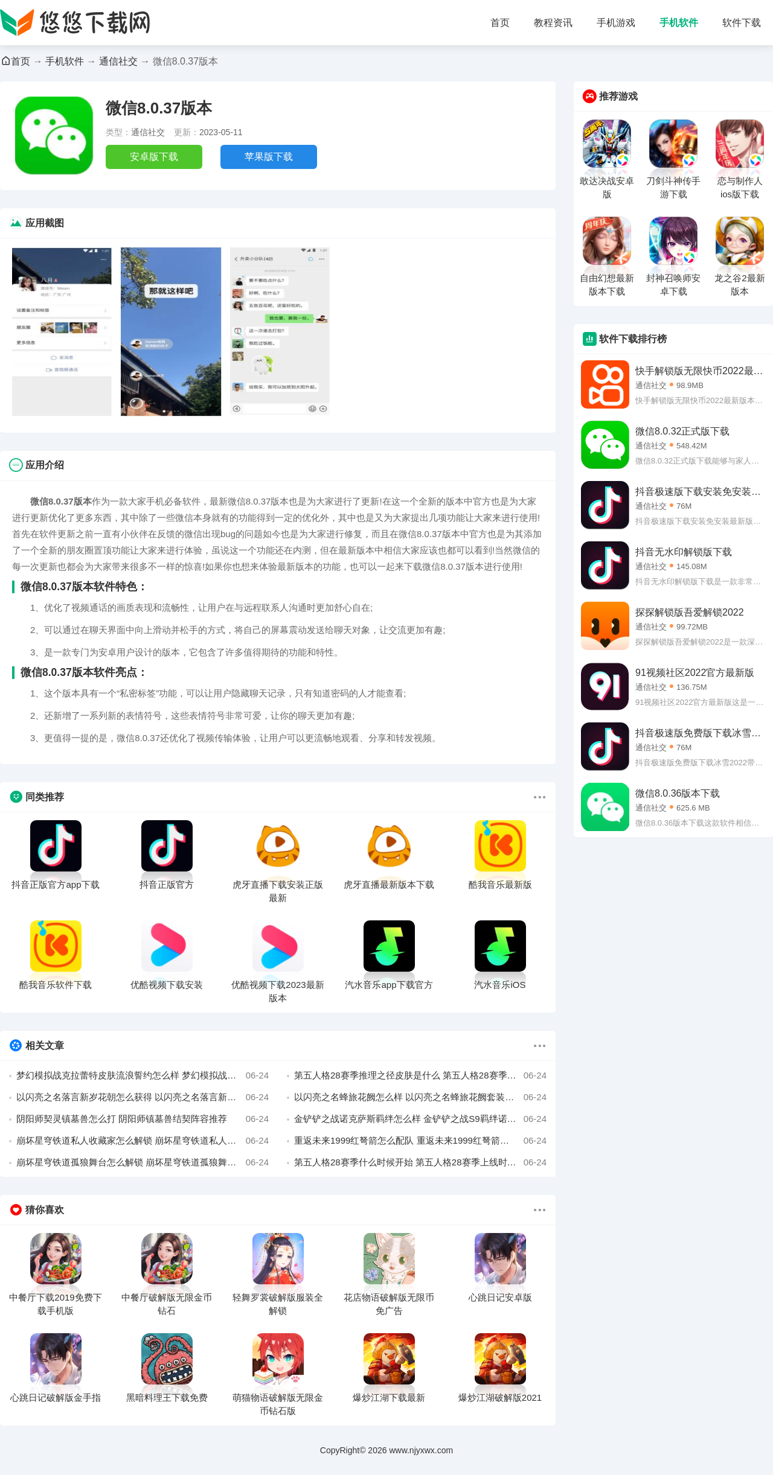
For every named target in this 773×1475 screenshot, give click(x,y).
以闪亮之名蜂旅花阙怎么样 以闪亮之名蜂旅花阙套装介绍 (420, 1097)
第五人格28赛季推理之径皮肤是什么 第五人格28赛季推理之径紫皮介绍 (420, 1075)
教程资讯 (553, 23)
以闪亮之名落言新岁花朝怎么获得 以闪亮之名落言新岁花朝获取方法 (142, 1097)
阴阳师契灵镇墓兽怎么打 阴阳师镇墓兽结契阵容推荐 (142, 1119)
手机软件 (678, 23)
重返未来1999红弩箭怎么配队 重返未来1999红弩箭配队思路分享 (420, 1141)
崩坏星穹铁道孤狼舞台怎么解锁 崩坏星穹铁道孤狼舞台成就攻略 (142, 1162)
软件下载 (741, 23)
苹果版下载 (269, 156)
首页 (500, 23)
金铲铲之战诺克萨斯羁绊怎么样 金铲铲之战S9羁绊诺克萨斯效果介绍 (420, 1119)
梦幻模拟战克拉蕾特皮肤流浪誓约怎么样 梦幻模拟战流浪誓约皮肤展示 (142, 1075)
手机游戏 (616, 23)
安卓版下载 (154, 156)
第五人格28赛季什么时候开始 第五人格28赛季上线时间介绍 (420, 1162)
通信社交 (118, 61)
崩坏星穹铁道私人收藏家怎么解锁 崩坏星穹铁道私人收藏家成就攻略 (142, 1141)
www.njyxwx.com (421, 1450)
